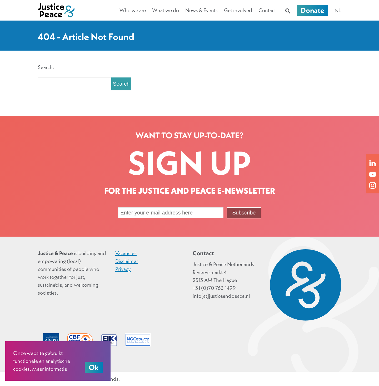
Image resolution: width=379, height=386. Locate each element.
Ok (94, 367)
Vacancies (126, 253)
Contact (267, 10)
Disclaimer (126, 261)
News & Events (201, 10)
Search (121, 84)
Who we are (132, 10)
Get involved (238, 10)
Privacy (123, 269)
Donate (312, 10)
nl (338, 10)
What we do (165, 10)
